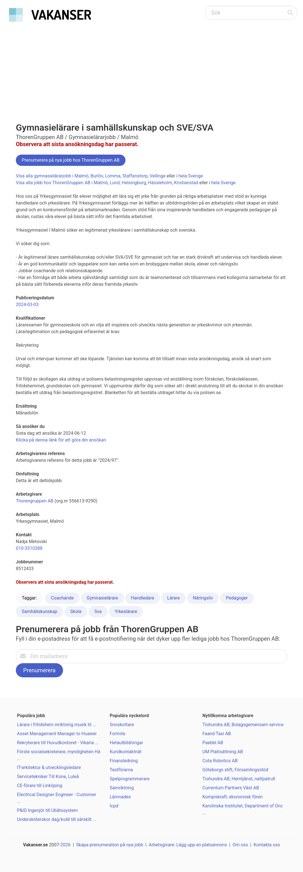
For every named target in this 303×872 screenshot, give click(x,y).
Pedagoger (237, 598)
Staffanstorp (135, 176)
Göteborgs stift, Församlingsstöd (235, 769)
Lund (115, 182)
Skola (75, 611)
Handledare (142, 598)
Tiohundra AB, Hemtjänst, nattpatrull (238, 778)
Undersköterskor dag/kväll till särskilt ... (56, 819)
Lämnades (120, 796)
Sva (98, 611)
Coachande (62, 598)
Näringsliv (203, 598)
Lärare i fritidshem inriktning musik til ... (56, 724)
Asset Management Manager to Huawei (56, 733)
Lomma (113, 176)
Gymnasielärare (102, 598)
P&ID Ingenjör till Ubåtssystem (47, 810)
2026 (65, 844)
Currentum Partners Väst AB (230, 787)
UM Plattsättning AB (222, 751)
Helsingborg (134, 182)
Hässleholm (160, 182)
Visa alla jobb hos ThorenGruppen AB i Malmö (62, 182)
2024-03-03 (27, 304)
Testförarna (121, 769)
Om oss (240, 844)
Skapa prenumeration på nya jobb (109, 844)
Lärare (173, 598)
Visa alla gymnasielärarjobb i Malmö (52, 176)
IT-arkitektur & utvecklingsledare (49, 767)
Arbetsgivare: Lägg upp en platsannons (188, 844)
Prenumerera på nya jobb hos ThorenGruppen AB (71, 160)
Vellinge (157, 176)
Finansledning (124, 760)
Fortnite (117, 733)
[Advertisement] (151, 66)
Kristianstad (186, 182)
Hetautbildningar (126, 742)
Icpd (114, 806)
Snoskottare (122, 724)
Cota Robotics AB (220, 760)
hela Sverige (191, 176)
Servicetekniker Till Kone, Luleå (48, 776)
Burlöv (96, 176)
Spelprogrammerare (130, 778)
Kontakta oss (267, 844)
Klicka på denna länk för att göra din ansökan (61, 440)
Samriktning (122, 787)
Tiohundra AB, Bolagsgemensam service (242, 724)
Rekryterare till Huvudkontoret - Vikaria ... (58, 742)
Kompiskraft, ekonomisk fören (232, 796)
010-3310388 (29, 548)
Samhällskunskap (39, 611)
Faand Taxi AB (216, 733)
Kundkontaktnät (126, 751)
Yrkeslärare (126, 611)
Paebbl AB (212, 742)
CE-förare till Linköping (39, 785)
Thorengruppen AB (34, 501)
